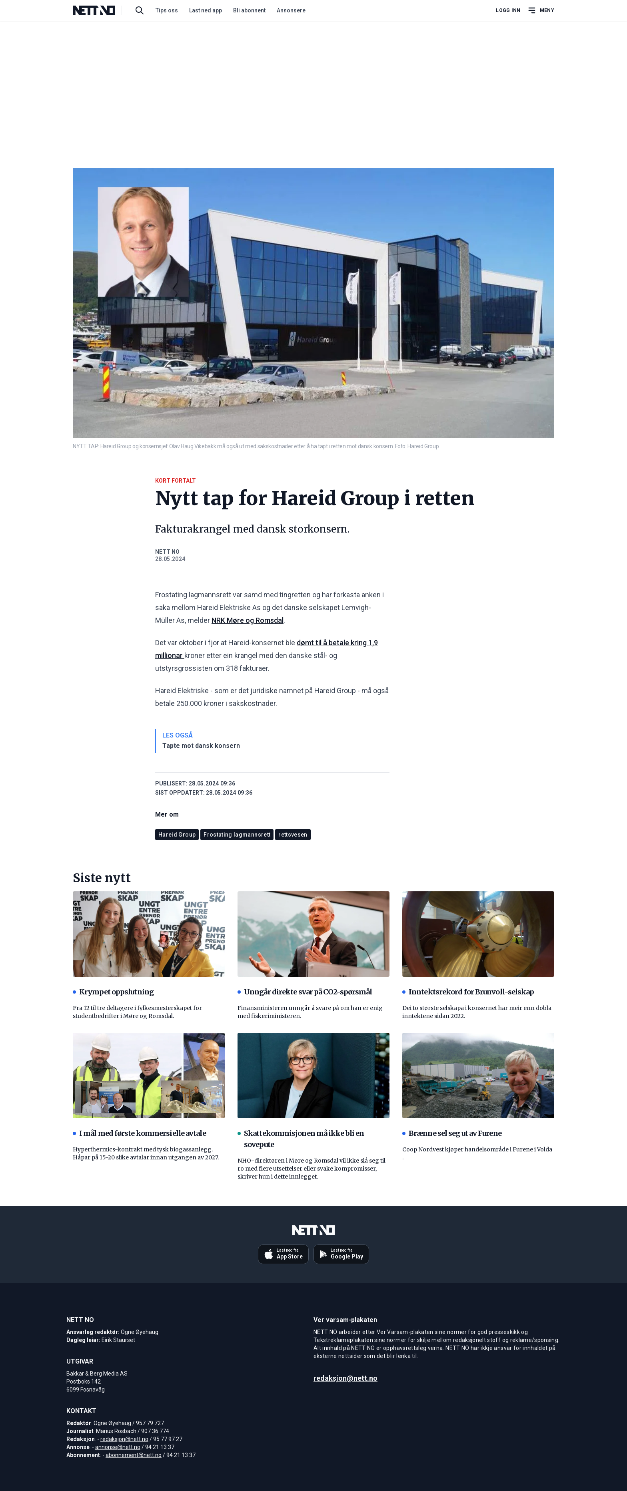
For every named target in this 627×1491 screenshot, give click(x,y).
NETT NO (167, 552)
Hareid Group (177, 834)
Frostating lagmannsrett (237, 834)
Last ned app (205, 10)
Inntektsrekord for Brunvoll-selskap (468, 991)
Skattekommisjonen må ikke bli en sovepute (301, 1139)
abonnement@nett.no (134, 1455)
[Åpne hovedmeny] (540, 10)
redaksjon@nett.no (124, 1439)
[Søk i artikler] (139, 10)
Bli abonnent (249, 10)
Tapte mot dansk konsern (201, 745)
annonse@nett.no (117, 1447)
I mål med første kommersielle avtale (139, 1133)
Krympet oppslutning (113, 991)
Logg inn (508, 10)
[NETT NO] (100, 10)
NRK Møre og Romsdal (248, 620)
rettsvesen (293, 834)
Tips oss (167, 10)
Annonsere (291, 10)
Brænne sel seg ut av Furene (451, 1133)
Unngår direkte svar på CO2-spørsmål (305, 991)
